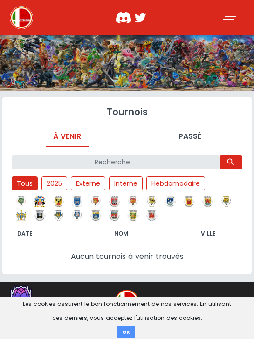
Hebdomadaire (175, 183)
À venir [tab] (67, 136)
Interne (125, 183)
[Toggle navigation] (230, 17)
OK (126, 332)
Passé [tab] (189, 136)
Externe (88, 183)
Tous (25, 183)
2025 (54, 183)
